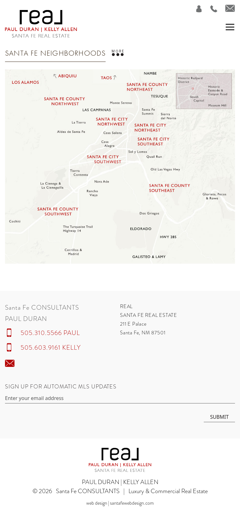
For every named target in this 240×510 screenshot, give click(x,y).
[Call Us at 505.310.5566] (210, 8)
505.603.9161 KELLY (51, 347)
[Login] (195, 8)
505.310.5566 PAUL (50, 333)
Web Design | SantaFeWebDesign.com (120, 503)
